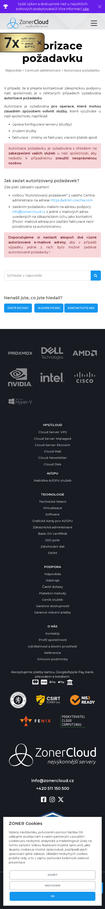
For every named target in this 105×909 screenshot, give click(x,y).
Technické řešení (52, 502)
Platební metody (52, 593)
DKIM (52, 553)
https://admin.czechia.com (72, 200)
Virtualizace (52, 508)
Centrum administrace (43, 70)
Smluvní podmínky (52, 659)
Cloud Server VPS (52, 432)
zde (86, 9)
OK (53, 896)
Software (52, 514)
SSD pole (52, 540)
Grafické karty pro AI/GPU (52, 521)
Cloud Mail (52, 451)
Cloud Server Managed (52, 439)
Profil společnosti (53, 640)
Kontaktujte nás (81, 307)
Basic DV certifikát (52, 534)
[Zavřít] (100, 7)
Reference (52, 653)
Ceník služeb (52, 600)
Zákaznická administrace (52, 527)
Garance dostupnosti (52, 606)
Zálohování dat (52, 546)
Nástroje (52, 580)
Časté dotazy (18, 307)
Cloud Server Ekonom (52, 445)
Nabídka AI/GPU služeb (52, 480)
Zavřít (52, 874)
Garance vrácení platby (52, 612)
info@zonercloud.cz (28, 212)
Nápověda (13, 70)
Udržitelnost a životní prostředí (52, 646)
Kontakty (52, 633)
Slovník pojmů (49, 307)
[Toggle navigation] (97, 23)
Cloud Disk (52, 464)
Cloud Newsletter (52, 458)
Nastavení (52, 885)
